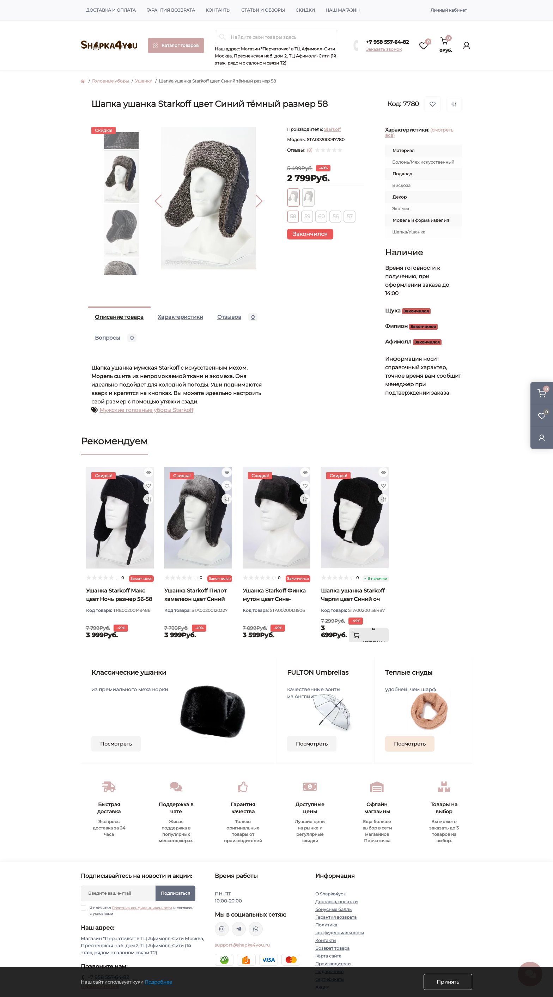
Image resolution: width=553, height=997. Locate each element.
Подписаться (175, 893)
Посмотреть (116, 744)
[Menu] (176, 45)
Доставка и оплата (111, 10)
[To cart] (369, 635)
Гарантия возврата (170, 10)
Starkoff (332, 129)
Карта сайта (328, 956)
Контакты (218, 10)
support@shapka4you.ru (242, 945)
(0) (309, 150)
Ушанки (143, 81)
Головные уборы (110, 81)
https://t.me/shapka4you (238, 929)
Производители (333, 963)
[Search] (222, 37)
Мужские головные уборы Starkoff (146, 410)
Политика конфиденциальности (142, 908)
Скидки (305, 10)
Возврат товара (332, 948)
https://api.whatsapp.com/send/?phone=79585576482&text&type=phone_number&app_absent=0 (255, 929)
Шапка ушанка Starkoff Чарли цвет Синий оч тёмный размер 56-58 (352, 599)
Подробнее (158, 982)
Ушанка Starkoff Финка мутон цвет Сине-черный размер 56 (274, 599)
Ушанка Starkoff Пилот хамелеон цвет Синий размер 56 (195, 599)
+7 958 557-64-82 (387, 42)
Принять (448, 982)
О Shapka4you (330, 893)
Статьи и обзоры (263, 10)
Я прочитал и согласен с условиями (142, 910)
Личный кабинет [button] (449, 10)
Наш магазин (343, 10)
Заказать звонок (384, 49)
